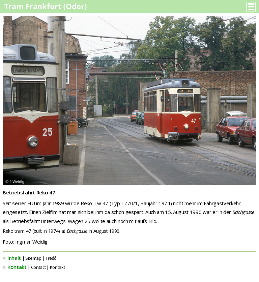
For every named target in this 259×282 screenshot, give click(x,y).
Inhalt (14, 257)
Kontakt (17, 266)
